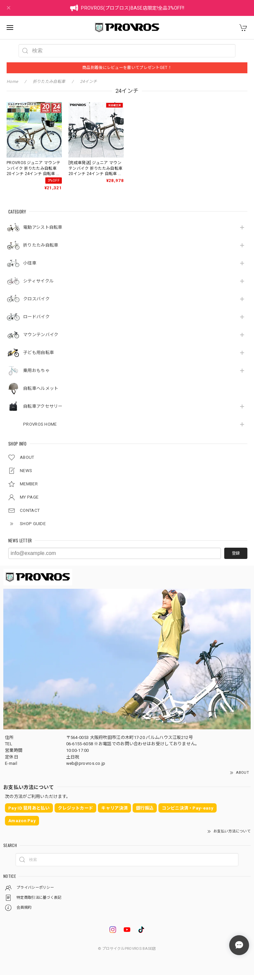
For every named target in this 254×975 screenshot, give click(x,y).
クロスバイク (36, 298)
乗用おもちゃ (36, 370)
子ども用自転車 (38, 352)
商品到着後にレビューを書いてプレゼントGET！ (127, 67)
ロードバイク (36, 316)
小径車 (29, 263)
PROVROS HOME (40, 424)
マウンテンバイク (40, 334)
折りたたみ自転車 (40, 245)
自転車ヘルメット (40, 388)
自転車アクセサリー (43, 406)
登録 (236, 553)
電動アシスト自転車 (43, 227)
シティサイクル (38, 280)
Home (12, 81)
